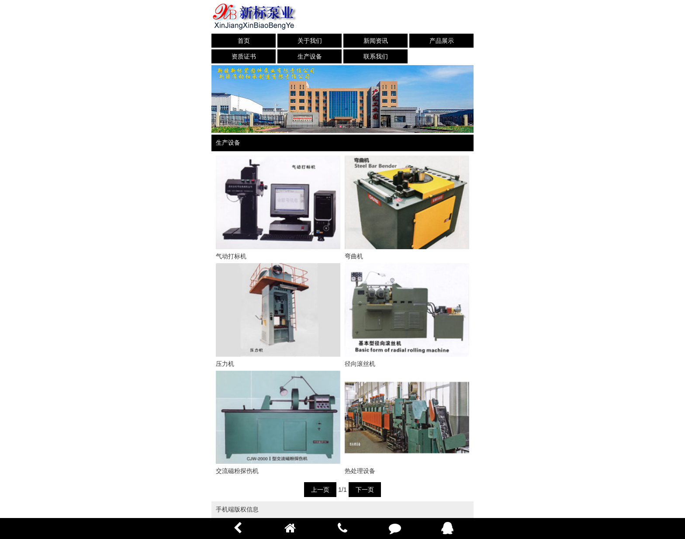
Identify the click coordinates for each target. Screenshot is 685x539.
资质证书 (244, 56)
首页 (244, 40)
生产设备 (310, 56)
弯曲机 (354, 256)
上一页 (320, 489)
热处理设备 (360, 470)
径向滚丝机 (360, 363)
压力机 (225, 363)
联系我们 (375, 56)
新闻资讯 (375, 40)
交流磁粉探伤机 (237, 470)
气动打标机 (231, 256)
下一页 (365, 489)
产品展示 (441, 40)
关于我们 (310, 40)
